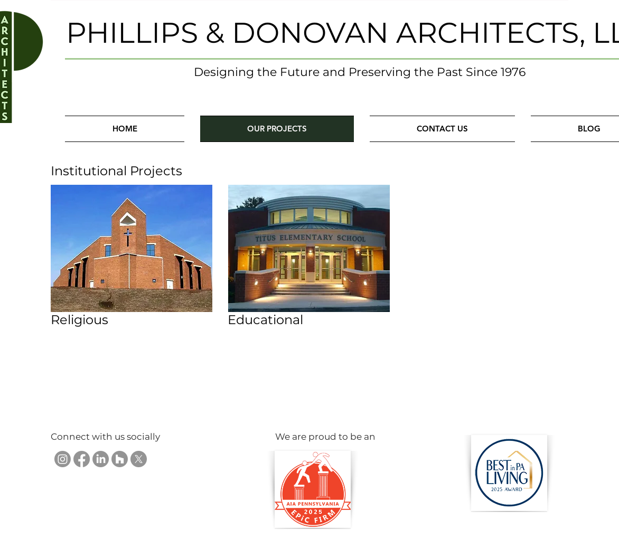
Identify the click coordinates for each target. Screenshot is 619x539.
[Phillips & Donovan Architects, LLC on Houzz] (119, 459)
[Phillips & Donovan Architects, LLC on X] (138, 459)
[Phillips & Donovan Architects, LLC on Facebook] (81, 459)
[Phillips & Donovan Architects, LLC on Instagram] (62, 459)
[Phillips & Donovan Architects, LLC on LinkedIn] (100, 459)
